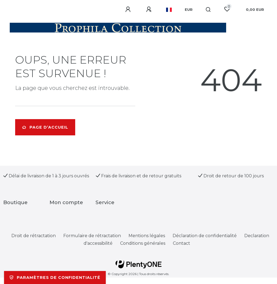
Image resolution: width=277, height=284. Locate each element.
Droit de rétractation (33, 235)
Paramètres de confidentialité (54, 277)
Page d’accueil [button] (45, 127)
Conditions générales (142, 243)
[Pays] (169, 9)
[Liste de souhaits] (227, 9)
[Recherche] (208, 9)
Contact (181, 243)
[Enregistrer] (150, 9)
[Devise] (188, 9)
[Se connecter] (129, 9)
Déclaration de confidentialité (205, 235)
